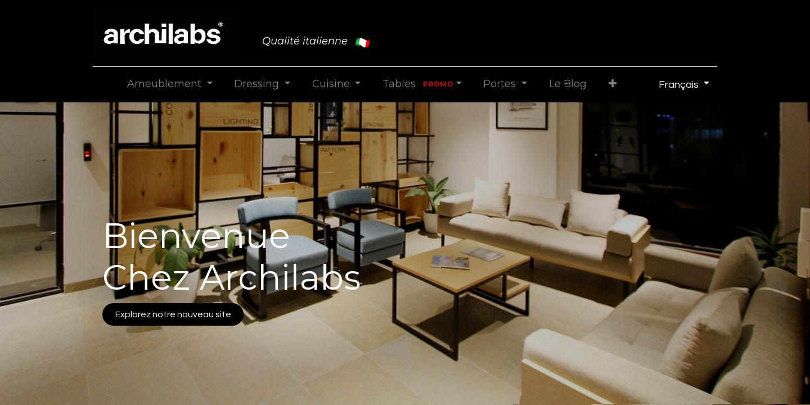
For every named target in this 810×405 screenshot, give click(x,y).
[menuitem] (567, 84)
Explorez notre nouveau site (173, 314)
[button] (612, 84)
